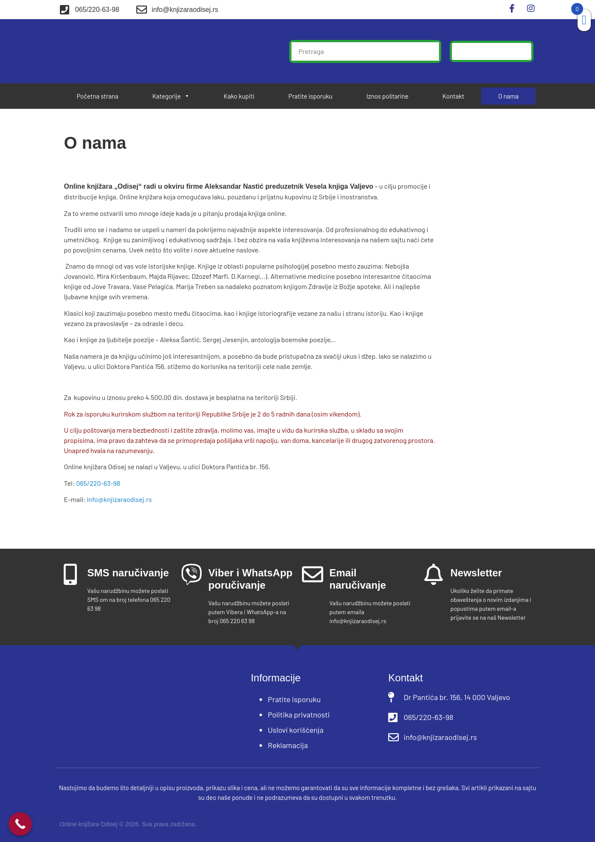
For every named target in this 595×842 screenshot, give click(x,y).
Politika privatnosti (299, 714)
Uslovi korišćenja (295, 729)
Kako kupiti (239, 96)
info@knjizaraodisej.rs (119, 499)
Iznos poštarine (388, 96)
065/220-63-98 (98, 483)
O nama (508, 96)
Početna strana (97, 96)
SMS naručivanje (128, 572)
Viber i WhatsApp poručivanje (251, 579)
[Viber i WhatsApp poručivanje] (191, 574)
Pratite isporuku (310, 96)
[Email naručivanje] (312, 574)
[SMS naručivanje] (70, 574)
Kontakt (453, 96)
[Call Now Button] (20, 824)
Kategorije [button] (171, 96)
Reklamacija (288, 745)
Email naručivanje (358, 579)
